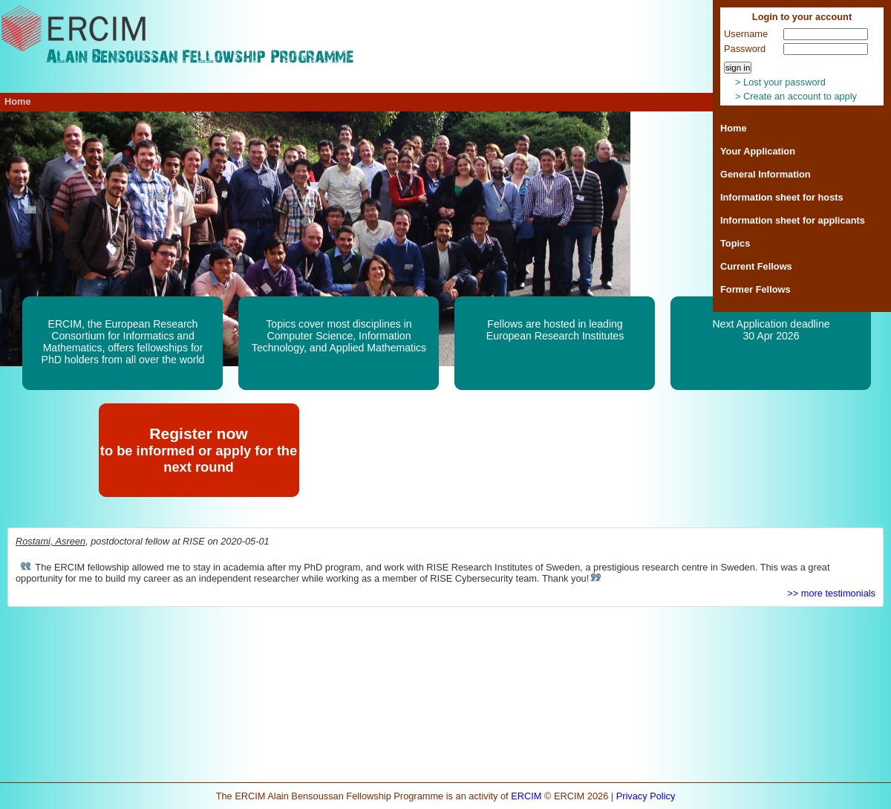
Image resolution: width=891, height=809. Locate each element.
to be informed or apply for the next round (198, 459)
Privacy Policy (646, 796)
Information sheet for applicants (792, 220)
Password (745, 48)
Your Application (757, 151)
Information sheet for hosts (781, 197)
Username (746, 33)
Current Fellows (756, 266)
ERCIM (526, 796)
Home (733, 128)
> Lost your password (780, 82)
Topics (735, 243)
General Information (765, 174)
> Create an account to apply (796, 96)
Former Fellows (755, 289)
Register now (198, 433)
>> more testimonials (831, 593)
